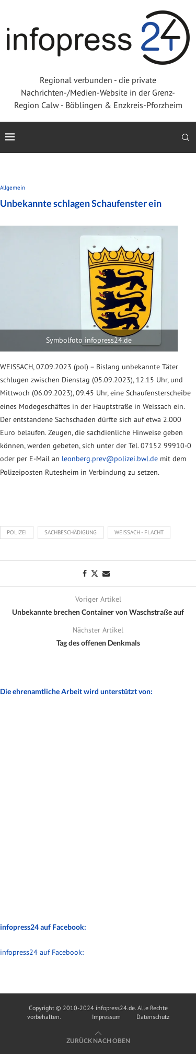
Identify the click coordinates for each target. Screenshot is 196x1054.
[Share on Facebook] (85, 573)
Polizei (17, 532)
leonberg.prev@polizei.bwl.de (110, 458)
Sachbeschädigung (70, 532)
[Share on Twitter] (94, 573)
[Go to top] (98, 1040)
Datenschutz (152, 1017)
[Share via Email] (106, 573)
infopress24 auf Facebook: (42, 952)
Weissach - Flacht (139, 532)
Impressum (106, 1017)
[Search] (185, 137)
